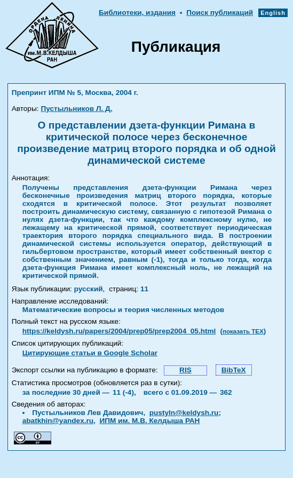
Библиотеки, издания (137, 13)
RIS (185, 370)
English (273, 13)
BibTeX (233, 370)
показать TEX (243, 331)
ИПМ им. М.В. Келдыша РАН (149, 421)
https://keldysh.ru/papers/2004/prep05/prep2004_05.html (119, 331)
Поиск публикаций (219, 13)
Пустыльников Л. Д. (76, 109)
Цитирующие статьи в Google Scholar (89, 353)
